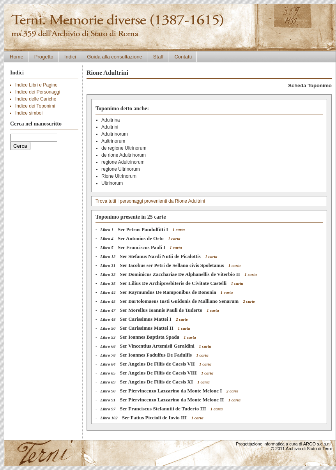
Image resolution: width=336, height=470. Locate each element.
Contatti (183, 57)
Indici (70, 57)
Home (16, 57)
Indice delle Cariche (35, 99)
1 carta (179, 229)
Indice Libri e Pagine (36, 85)
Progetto (43, 57)
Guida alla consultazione (114, 57)
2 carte (249, 301)
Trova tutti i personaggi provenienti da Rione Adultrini (150, 201)
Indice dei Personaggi (37, 92)
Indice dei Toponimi (35, 106)
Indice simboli (29, 113)
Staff (158, 57)
